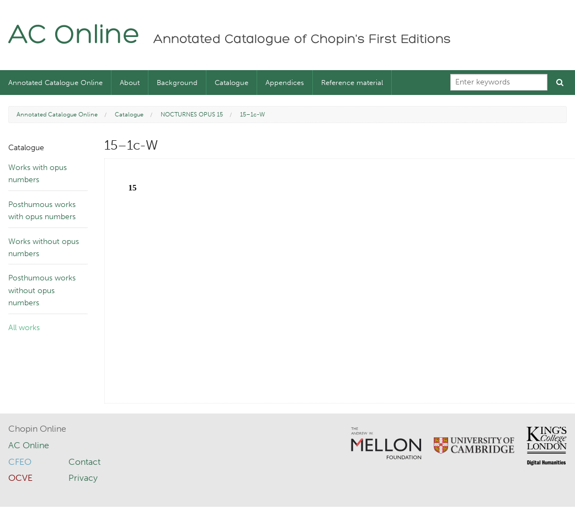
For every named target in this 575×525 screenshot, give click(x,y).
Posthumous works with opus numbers (42, 210)
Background (177, 82)
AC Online (74, 36)
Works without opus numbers (43, 247)
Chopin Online (37, 428)
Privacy (83, 478)
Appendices (284, 82)
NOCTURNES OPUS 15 (192, 114)
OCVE (20, 478)
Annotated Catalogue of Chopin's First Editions (302, 39)
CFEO (19, 462)
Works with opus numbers (37, 173)
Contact (84, 462)
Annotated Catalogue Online (55, 82)
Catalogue (231, 82)
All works (24, 327)
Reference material (352, 82)
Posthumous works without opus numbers (42, 290)
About (130, 82)
